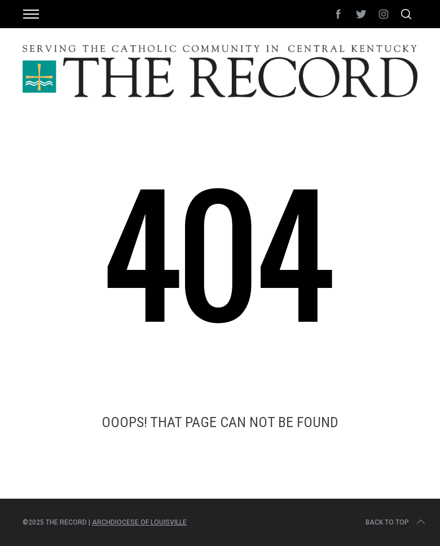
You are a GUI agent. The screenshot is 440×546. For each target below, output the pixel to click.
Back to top (396, 522)
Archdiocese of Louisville (139, 522)
